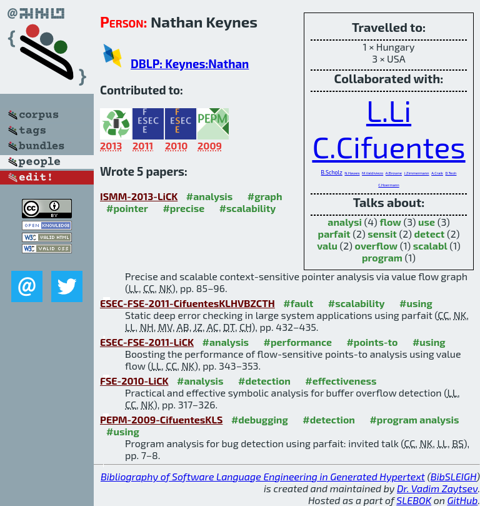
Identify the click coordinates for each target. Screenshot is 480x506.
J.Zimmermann (416, 173)
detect (429, 234)
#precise (183, 208)
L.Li (388, 110)
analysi (345, 222)
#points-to (372, 342)
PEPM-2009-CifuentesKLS (161, 419)
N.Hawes (351, 173)
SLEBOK (413, 500)
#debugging (259, 419)
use (426, 222)
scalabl (430, 245)
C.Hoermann (388, 185)
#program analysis (414, 419)
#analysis (209, 196)
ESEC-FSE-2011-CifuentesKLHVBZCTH (187, 303)
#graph (265, 196)
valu (327, 245)
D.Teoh (451, 173)
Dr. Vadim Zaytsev (437, 488)
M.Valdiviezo (372, 173)
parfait (334, 234)
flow (390, 222)
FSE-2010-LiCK (134, 381)
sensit (382, 234)
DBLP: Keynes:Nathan (190, 63)
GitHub (463, 500)
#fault (298, 303)
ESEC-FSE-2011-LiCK (147, 342)
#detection (264, 381)
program (382, 257)
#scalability (247, 208)
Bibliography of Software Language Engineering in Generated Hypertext (263, 476)
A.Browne (394, 173)
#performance (298, 342)
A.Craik (437, 173)
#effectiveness (340, 381)
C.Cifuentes (388, 146)
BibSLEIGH (453, 476)
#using (415, 303)
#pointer (127, 208)
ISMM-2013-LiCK (139, 196)
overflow (376, 245)
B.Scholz (331, 172)
